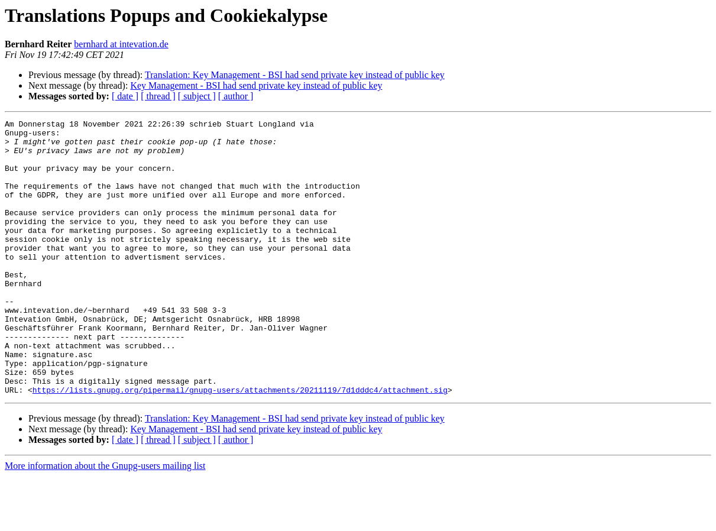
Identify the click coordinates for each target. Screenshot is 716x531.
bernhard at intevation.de (121, 44)
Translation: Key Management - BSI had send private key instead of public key (295, 75)
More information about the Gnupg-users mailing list (105, 521)
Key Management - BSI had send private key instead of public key (256, 85)
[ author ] (236, 96)
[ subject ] (197, 96)
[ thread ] (158, 96)
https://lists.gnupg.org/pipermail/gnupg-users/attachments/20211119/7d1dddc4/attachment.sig (240, 444)
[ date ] (125, 96)
